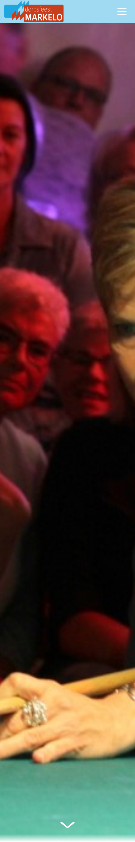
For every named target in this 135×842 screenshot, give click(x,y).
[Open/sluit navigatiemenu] (122, 11)
